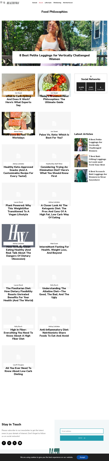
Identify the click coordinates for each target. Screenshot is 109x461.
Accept (82, 457)
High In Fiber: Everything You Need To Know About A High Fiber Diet (18, 304)
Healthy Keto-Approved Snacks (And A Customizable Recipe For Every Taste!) (18, 163)
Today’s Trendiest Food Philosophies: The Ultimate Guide (54, 98)
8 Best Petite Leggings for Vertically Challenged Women (54, 57)
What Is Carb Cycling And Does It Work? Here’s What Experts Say (18, 98)
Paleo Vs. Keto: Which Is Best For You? (54, 130)
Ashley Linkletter (18, 158)
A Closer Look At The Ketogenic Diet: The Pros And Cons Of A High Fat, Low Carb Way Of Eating (54, 198)
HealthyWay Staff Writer (54, 158)
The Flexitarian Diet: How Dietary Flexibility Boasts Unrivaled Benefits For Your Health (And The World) (18, 270)
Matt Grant (54, 227)
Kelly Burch (54, 263)
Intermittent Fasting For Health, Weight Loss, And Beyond (54, 232)
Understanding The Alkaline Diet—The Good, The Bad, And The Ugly (54, 268)
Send (81, 401)
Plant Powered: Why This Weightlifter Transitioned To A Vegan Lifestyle (18, 196)
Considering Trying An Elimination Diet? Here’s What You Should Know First (54, 163)
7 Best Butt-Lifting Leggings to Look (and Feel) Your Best (98, 159)
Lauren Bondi (18, 191)
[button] (4, 3)
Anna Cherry (18, 127)
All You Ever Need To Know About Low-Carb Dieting (18, 336)
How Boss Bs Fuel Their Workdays (18, 130)
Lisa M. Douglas (18, 333)
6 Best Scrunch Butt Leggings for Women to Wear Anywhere (98, 174)
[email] (81, 395)
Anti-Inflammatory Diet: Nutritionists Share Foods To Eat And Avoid (54, 304)
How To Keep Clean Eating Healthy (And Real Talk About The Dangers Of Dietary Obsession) (18, 234)
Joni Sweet (18, 93)
